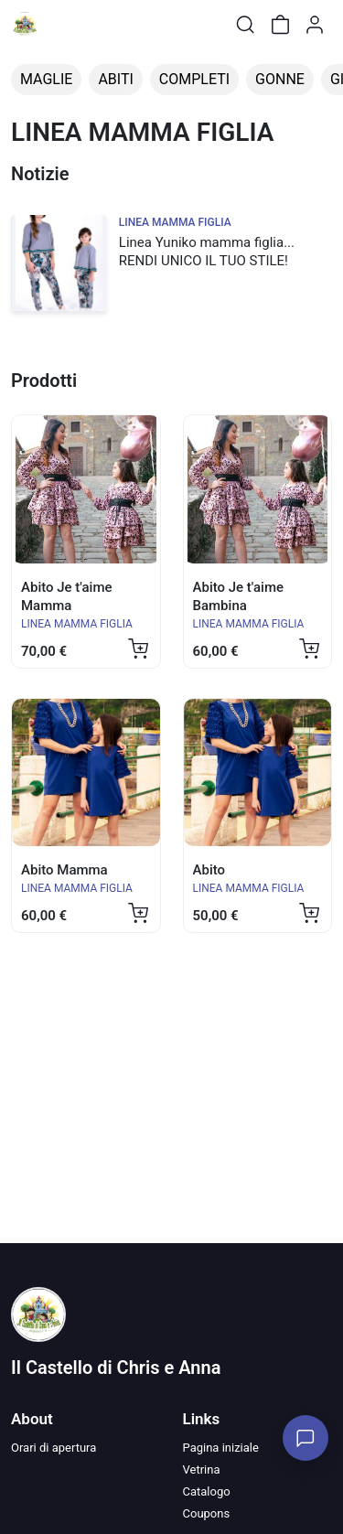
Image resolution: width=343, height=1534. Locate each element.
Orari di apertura (53, 1447)
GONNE (280, 79)
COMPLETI (194, 79)
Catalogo (206, 1491)
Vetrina (201, 1469)
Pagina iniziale (221, 1447)
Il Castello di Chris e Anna (115, 1367)
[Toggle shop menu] (61, 24)
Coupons (206, 1513)
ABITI (115, 79)
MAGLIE (46, 79)
